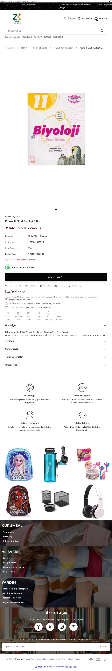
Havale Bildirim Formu (14, 568)
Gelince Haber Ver (56, 277)
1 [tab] (56, 209)
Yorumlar (9, 341)
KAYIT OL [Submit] (103, 649)
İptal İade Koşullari (12, 599)
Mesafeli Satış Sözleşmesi (16, 590)
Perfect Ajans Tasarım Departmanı (64, 661)
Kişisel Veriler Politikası (14, 604)
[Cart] (100, 18)
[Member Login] (69, 18)
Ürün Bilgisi (10, 325)
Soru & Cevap (12, 349)
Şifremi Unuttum (11, 541)
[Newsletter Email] (56, 649)
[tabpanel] (56, 129)
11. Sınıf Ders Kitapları (38, 236)
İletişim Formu (10, 563)
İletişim (6, 559)
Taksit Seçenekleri (14, 357)
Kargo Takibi (9, 572)
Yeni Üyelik (8, 532)
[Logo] (16, 18)
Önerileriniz (11, 365)
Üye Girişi (8, 537)
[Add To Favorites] (13, 286)
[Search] (56, 31)
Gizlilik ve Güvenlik (12, 595)
